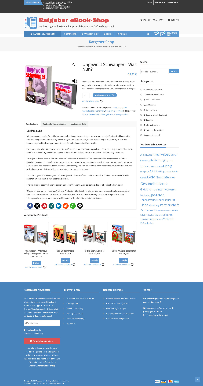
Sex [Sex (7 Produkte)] (156, 214)
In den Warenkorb (103, 95)
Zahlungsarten (72, 303)
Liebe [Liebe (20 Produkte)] (144, 205)
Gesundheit (94, 114)
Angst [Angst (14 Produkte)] (156, 154)
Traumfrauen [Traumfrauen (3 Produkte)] (144, 219)
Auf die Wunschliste (92, 101)
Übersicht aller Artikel (90, 46)
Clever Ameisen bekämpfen (123, 250)
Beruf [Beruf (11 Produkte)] (174, 154)
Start (79, 46)
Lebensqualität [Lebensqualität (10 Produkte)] (166, 200)
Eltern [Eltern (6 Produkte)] (160, 166)
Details (36, 263)
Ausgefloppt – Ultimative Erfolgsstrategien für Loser (36, 252)
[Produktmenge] (85, 95)
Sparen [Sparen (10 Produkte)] (168, 214)
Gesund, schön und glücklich (55, 8)
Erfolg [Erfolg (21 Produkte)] (167, 166)
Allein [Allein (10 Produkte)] (143, 154)
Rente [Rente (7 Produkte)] (175, 210)
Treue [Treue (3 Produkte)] (161, 219)
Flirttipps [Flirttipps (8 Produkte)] (161, 171)
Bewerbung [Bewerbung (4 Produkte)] (144, 161)
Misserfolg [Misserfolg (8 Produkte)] (154, 205)
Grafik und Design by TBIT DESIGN (35, 383)
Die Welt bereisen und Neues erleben (58, 2)
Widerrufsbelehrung (75, 308)
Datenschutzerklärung (33, 333)
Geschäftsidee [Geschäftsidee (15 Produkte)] (165, 177)
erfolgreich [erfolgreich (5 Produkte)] (144, 171)
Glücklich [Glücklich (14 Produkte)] (146, 189)
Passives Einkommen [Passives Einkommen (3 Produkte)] (164, 211)
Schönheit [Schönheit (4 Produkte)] (150, 215)
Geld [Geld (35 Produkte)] (151, 177)
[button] (73, 64)
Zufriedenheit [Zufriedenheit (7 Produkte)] (147, 223)
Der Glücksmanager (65, 250)
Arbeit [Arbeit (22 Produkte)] (165, 154)
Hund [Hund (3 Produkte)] (155, 190)
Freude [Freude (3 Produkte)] (168, 172)
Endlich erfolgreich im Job (54, 5)
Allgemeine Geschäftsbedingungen (80, 298)
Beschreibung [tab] (32, 124)
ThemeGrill (60, 383)
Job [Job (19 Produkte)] (153, 195)
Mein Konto (172, 2)
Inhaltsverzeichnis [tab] (78, 124)
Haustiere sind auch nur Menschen (57, 7)
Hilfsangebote (106, 114)
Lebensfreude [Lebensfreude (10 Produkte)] (148, 200)
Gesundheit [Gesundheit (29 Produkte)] (150, 183)
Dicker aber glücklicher (94, 250)
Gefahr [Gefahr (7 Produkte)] (175, 171)
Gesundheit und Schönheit (93, 111)
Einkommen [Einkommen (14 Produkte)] (148, 166)
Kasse (149, 2)
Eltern (85, 114)
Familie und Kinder (119, 107)
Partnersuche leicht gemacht (55, 4)
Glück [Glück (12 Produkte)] (163, 184)
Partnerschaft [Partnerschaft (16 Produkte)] (169, 205)
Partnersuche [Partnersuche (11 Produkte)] (148, 210)
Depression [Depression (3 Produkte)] (169, 161)
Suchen (174, 71)
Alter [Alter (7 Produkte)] (149, 154)
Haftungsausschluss (75, 313)
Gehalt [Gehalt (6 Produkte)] (143, 177)
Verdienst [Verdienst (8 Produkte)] (168, 218)
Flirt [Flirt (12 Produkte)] (152, 171)
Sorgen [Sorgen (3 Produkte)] (161, 215)
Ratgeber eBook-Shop (74, 20)
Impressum (71, 323)
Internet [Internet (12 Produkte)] (162, 189)
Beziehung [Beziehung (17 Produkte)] (157, 160)
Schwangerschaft (121, 114)
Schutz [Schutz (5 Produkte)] (143, 215)
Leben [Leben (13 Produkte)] (160, 195)
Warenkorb (160, 2)
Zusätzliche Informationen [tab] (54, 124)
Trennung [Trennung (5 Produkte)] (154, 219)
